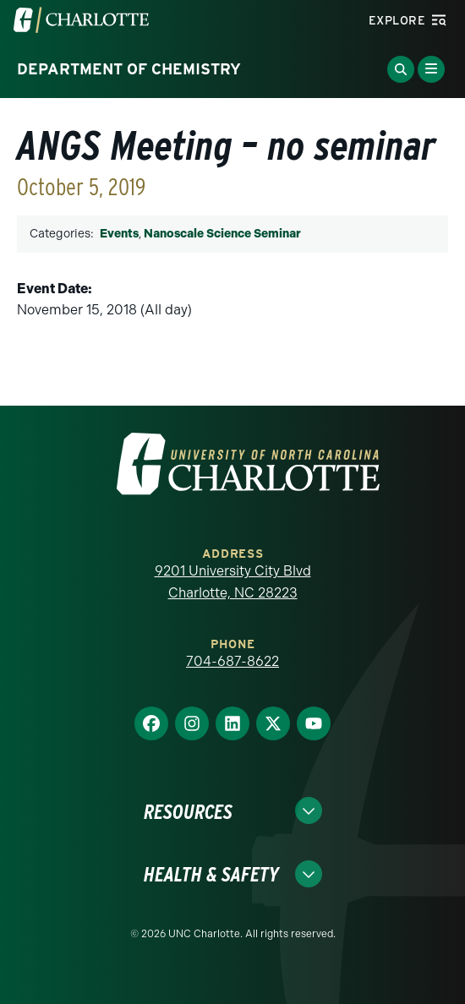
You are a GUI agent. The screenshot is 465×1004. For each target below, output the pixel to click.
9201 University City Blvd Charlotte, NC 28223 (233, 582)
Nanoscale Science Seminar (222, 233)
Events (119, 233)
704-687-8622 (232, 661)
